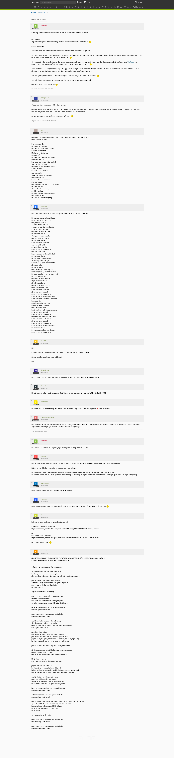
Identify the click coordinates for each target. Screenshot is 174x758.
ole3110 (43, 341)
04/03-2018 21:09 (44, 458)
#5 (31, 339)
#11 (32, 455)
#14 (32, 513)
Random (137, 7)
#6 (31, 369)
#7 (31, 384)
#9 (31, 416)
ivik (42, 130)
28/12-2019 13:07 (44, 501)
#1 (31, 24)
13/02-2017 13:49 (44, 388)
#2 (31, 96)
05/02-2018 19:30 (44, 404)
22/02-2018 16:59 (44, 442)
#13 (32, 498)
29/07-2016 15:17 (44, 343)
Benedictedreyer (46, 551)
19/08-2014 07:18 (44, 132)
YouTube (131, 62)
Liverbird (44, 206)
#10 (32, 439)
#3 (31, 129)
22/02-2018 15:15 (44, 419)
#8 (31, 400)
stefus (43, 515)
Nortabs (35, 2)
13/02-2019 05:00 (44, 485)
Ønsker (42, 12)
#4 (31, 205)
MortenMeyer (45, 370)
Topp (127, 7)
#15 (32, 549)
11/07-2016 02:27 (44, 208)
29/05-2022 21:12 (44, 553)
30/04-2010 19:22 (44, 100)
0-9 (35, 7)
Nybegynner (45, 98)
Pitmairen (44, 25)
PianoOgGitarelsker (47, 417)
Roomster (44, 386)
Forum (33, 12)
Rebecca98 (44, 401)
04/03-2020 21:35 (44, 517)
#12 (32, 482)
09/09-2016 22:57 (44, 372)
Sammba (43, 499)
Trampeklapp (45, 483)
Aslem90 (43, 456)
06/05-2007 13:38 (44, 27)
